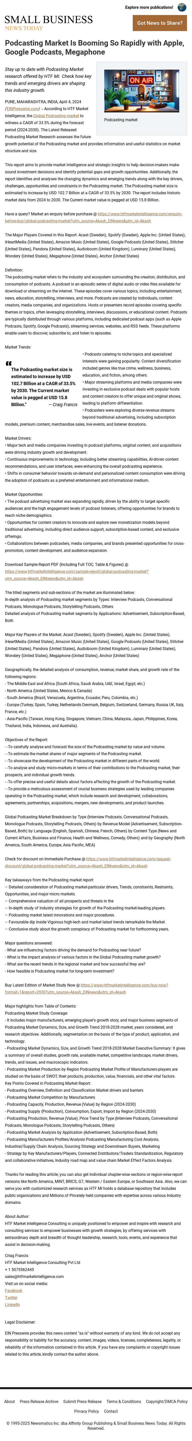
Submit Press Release (82, 1401)
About (9, 1401)
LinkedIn (12, 1304)
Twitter (11, 1297)
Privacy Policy (86, 1411)
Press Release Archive (39, 1401)
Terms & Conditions (123, 1401)
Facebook (13, 1290)
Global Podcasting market (56, 115)
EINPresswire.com (22, 108)
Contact (111, 1411)
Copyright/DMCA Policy (167, 1401)
